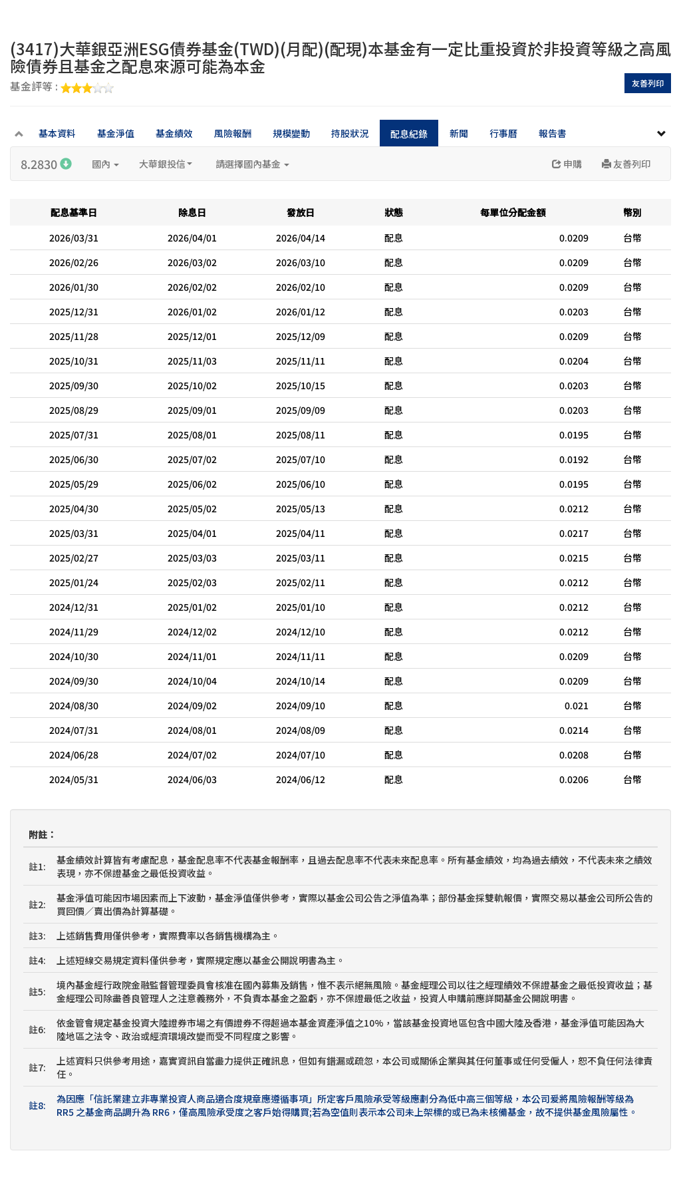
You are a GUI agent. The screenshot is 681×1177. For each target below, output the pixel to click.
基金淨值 (115, 133)
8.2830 (46, 163)
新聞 (459, 133)
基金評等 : (62, 87)
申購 (567, 163)
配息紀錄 (409, 133)
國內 (105, 163)
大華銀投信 (165, 163)
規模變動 (291, 133)
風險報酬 (232, 133)
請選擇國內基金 (252, 163)
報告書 (553, 133)
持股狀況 (349, 133)
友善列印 (648, 82)
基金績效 (174, 133)
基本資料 (57, 133)
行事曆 (503, 133)
